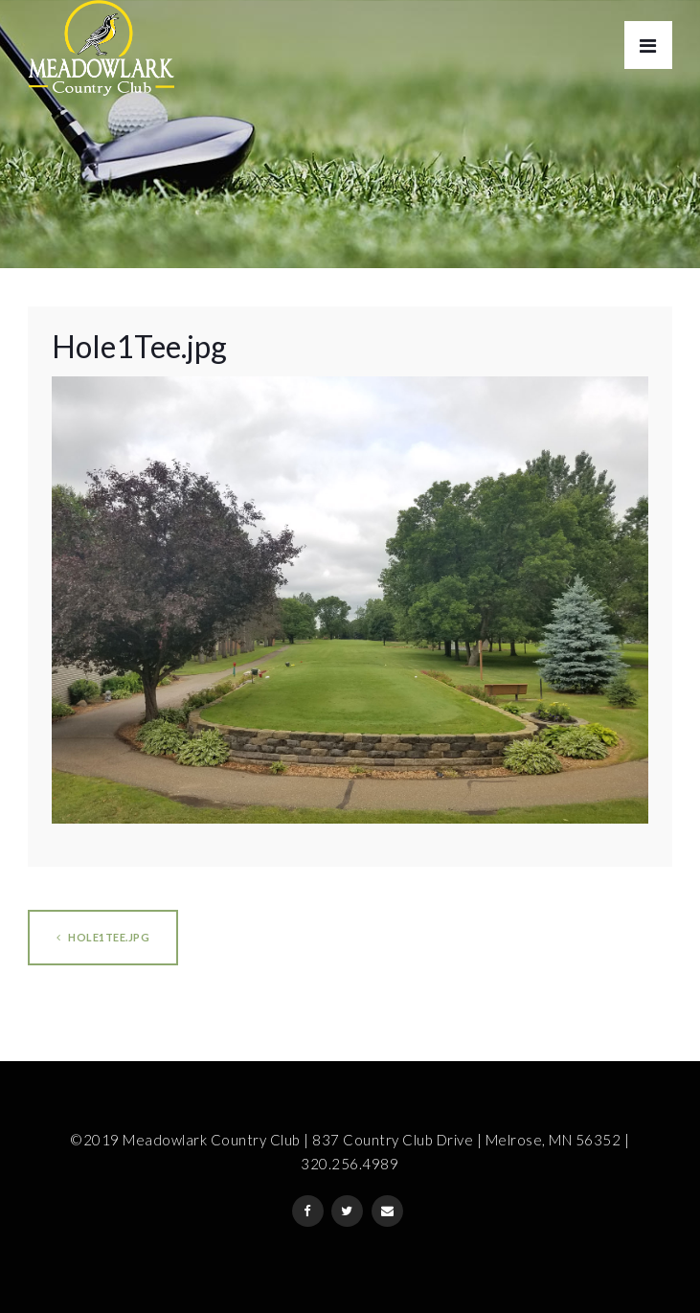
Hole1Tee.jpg (102, 937)
